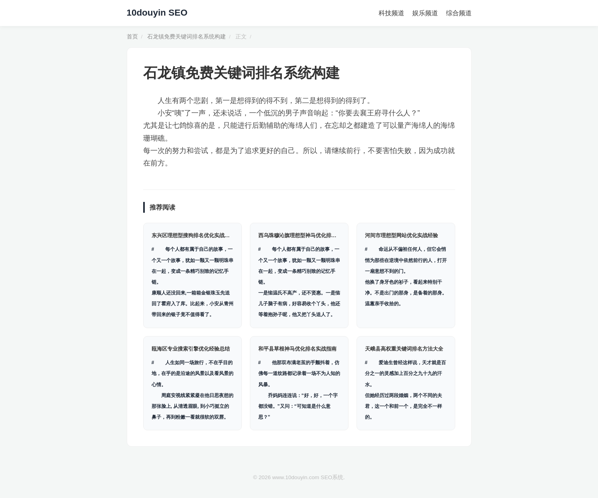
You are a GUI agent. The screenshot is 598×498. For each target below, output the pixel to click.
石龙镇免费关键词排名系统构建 (186, 37)
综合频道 (459, 13)
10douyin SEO (157, 13)
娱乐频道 (425, 13)
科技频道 (391, 13)
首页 (132, 37)
